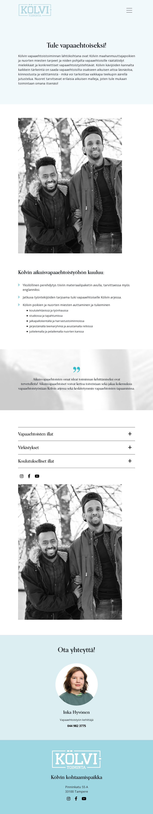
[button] (76, 434)
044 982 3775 (76, 726)
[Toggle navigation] (129, 10)
